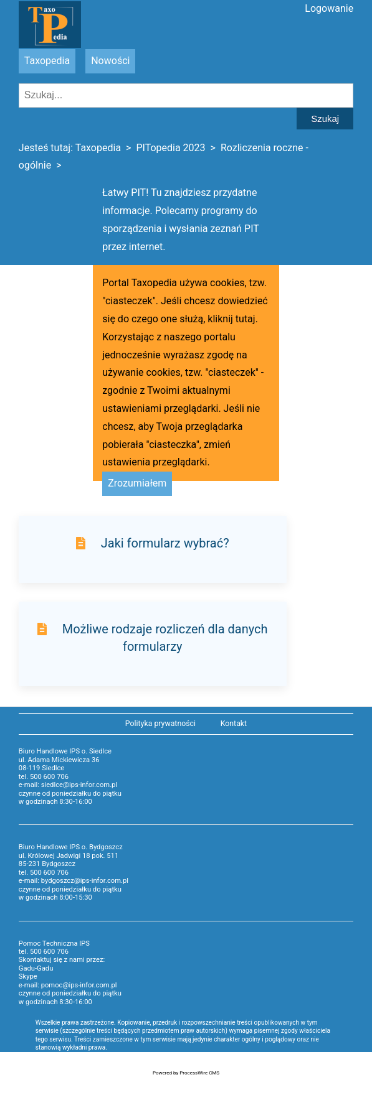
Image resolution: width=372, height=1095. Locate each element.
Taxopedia (47, 61)
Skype (28, 976)
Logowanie (329, 8)
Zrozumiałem (137, 483)
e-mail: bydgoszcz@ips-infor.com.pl (73, 881)
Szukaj (325, 118)
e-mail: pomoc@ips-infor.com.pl (68, 985)
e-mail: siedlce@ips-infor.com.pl (68, 785)
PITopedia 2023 (170, 148)
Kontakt (234, 723)
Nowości (110, 61)
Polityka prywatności (160, 723)
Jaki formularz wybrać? (165, 543)
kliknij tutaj (231, 319)
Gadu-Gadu (36, 968)
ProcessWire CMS (199, 1073)
